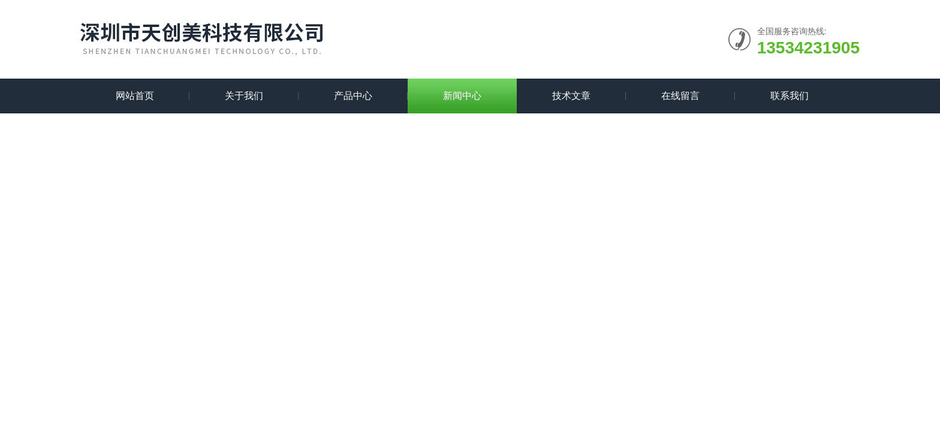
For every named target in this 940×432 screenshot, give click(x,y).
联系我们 (789, 96)
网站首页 (135, 96)
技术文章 (571, 96)
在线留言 (680, 96)
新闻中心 (462, 96)
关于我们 (244, 96)
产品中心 (353, 96)
